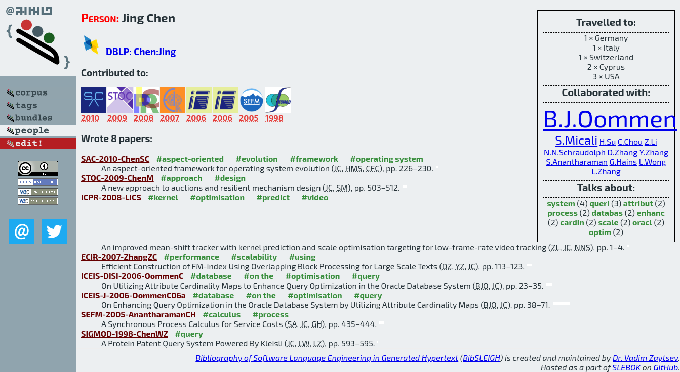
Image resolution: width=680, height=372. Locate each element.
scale (608, 222)
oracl (642, 222)
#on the (258, 276)
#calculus (222, 314)
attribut (638, 203)
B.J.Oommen (610, 117)
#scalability (254, 256)
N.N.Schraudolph (575, 152)
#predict (273, 197)
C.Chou (630, 141)
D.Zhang (623, 152)
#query (366, 276)
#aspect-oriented (190, 158)
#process (271, 314)
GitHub (666, 367)
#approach (182, 177)
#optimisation (217, 197)
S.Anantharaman (577, 161)
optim (600, 232)
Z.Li (651, 141)
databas (607, 212)
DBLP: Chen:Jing (141, 51)
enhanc (651, 212)
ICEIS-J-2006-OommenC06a (133, 295)
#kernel (163, 197)
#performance (191, 256)
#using (302, 256)
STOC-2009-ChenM (117, 177)
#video (314, 197)
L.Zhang (605, 171)
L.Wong (652, 161)
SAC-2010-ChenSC (115, 158)
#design (230, 177)
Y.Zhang (653, 152)
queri (599, 203)
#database (211, 276)
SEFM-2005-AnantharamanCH (138, 314)
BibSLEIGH (481, 357)
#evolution (257, 158)
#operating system (386, 158)
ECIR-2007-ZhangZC (119, 256)
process (562, 212)
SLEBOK (626, 367)
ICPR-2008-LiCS (111, 197)
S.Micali (576, 139)
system (561, 203)
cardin (572, 222)
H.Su (607, 141)
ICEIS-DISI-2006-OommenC (132, 276)
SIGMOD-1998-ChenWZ (124, 333)
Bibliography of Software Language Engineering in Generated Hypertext (326, 357)
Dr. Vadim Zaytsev (645, 357)
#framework (314, 158)
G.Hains (623, 161)
